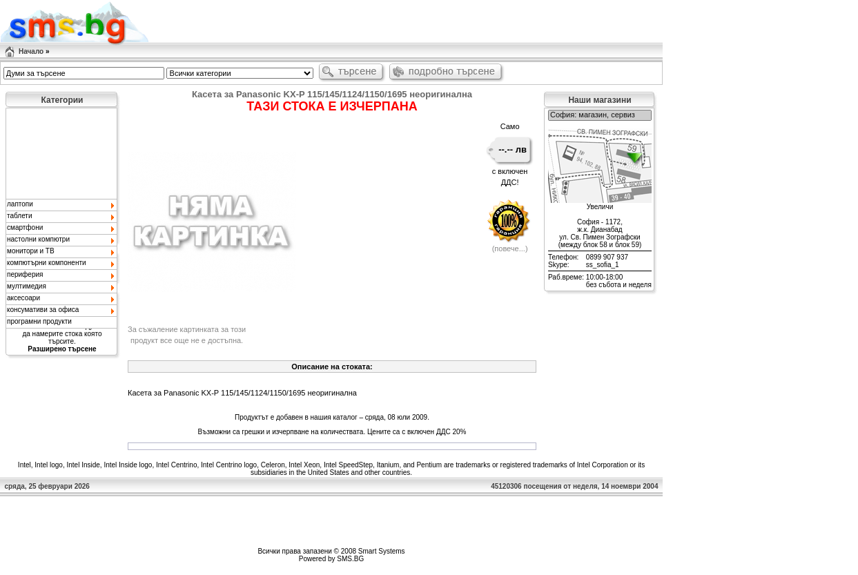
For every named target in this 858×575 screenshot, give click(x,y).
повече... (509, 248)
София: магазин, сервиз (600, 115)
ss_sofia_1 (602, 265)
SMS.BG (350, 559)
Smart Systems (381, 551)
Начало (31, 51)
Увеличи (600, 207)
